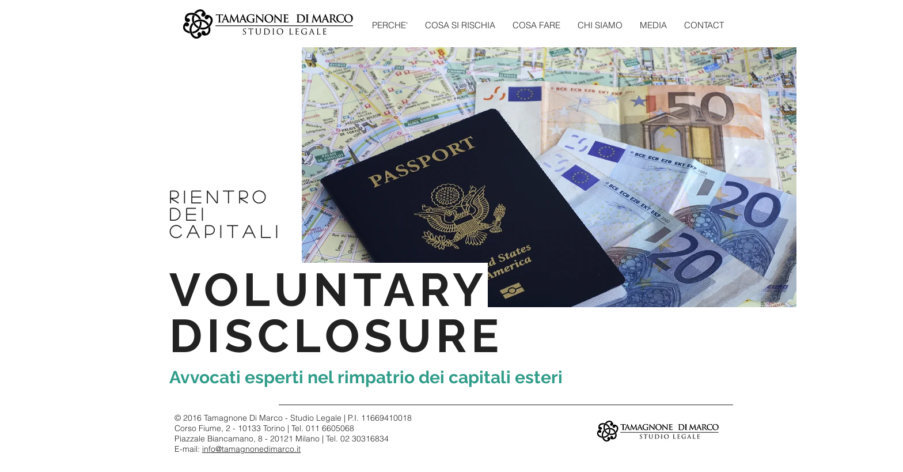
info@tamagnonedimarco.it (251, 449)
